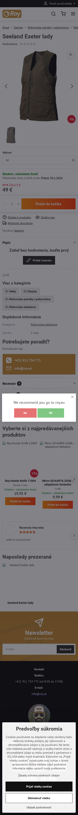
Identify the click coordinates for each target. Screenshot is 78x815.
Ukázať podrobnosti (39, 807)
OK (51, 413)
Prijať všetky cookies (39, 786)
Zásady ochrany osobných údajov (39, 775)
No (25, 413)
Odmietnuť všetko (39, 798)
